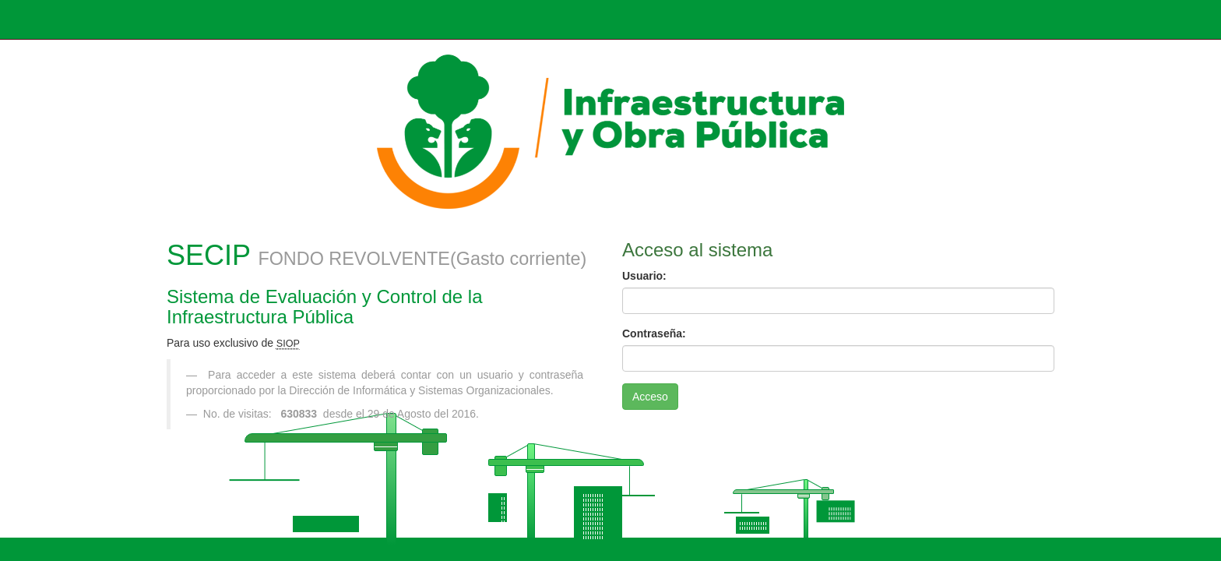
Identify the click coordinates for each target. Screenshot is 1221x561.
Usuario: (644, 276)
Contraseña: (654, 333)
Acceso (650, 396)
